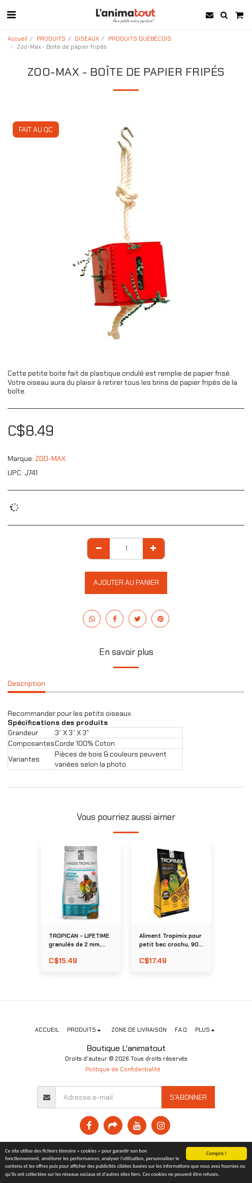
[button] (11, 15)
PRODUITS (51, 38)
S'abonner (188, 1097)
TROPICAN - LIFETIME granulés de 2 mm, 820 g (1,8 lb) (79, 940)
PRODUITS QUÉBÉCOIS (139, 38)
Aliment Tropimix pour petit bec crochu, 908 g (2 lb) (170, 940)
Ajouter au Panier (126, 582)
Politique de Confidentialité (123, 1069)
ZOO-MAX (50, 458)
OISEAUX (87, 38)
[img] (171, 883)
